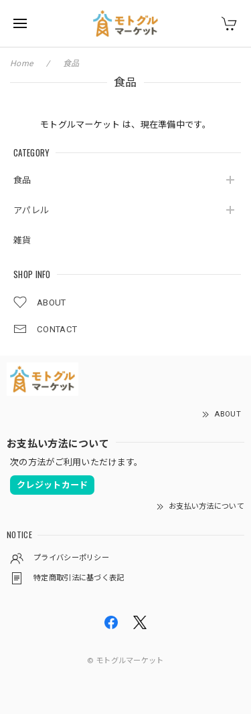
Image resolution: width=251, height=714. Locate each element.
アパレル (31, 210)
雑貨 (22, 240)
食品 (22, 180)
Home (21, 63)
